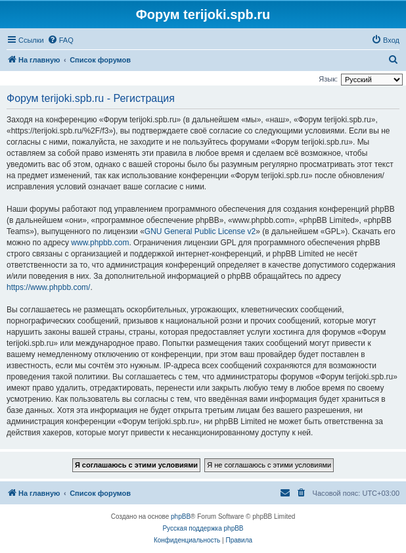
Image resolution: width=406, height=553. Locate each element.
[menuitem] (60, 40)
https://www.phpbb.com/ (48, 287)
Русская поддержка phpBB (202, 528)
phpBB (181, 516)
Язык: (328, 79)
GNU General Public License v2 (200, 231)
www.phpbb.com (100, 242)
